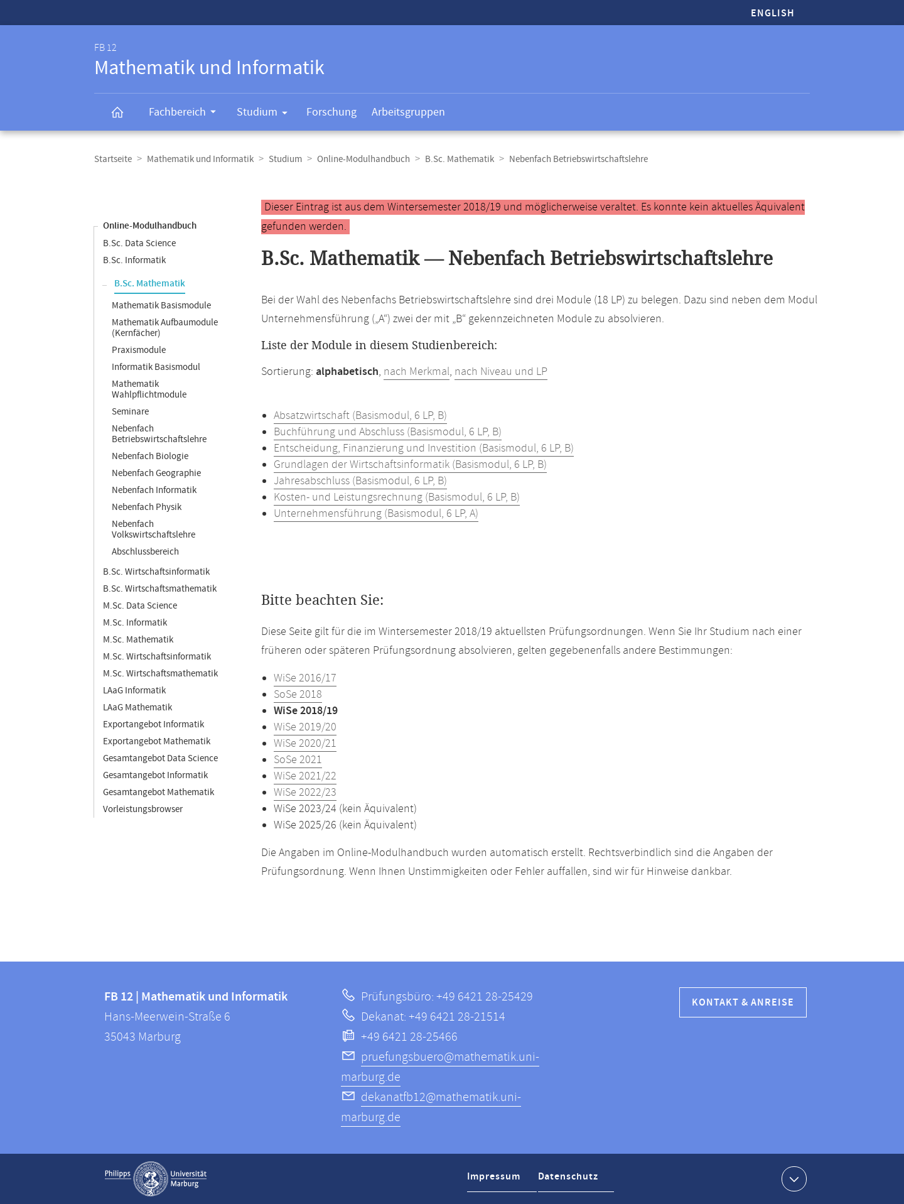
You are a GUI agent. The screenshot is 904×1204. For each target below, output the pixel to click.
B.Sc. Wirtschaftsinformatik (156, 572)
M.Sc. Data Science (140, 606)
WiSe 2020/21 (305, 743)
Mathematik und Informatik (200, 159)
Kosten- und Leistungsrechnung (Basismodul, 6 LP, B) (397, 497)
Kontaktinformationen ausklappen (793, 1178)
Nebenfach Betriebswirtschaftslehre (159, 434)
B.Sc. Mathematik (459, 159)
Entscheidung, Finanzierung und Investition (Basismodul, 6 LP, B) (424, 448)
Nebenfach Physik (146, 507)
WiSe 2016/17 (305, 678)
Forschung (331, 112)
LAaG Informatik (134, 691)
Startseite (113, 159)
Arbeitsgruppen (408, 112)
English (773, 13)
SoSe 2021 (298, 759)
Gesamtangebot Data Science (160, 758)
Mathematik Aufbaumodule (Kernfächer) (165, 328)
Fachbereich (186, 113)
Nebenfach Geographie (156, 473)
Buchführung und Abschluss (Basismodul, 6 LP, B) (388, 432)
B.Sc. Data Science (139, 243)
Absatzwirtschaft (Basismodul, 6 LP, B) (360, 415)
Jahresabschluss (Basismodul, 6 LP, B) (360, 481)
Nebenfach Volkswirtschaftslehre (153, 529)
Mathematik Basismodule (161, 306)
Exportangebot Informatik (153, 724)
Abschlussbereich (145, 552)
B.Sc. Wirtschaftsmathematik (160, 589)
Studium (266, 114)
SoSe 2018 (298, 694)
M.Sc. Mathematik (138, 640)
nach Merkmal (416, 371)
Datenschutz (571, 1181)
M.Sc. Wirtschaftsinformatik (157, 657)
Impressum (495, 1181)
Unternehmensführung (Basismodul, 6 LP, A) (376, 513)
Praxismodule (139, 350)
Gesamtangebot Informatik (155, 775)
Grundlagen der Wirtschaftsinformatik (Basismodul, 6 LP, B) (410, 464)
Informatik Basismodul (156, 367)
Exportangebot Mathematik (156, 741)
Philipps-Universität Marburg (156, 1178)
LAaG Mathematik (137, 707)
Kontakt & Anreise (743, 1002)
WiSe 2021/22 (305, 776)
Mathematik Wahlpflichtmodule (149, 389)
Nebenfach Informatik (154, 490)
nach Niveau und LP (501, 371)
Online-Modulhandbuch (363, 159)
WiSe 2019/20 (305, 727)
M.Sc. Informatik (135, 623)
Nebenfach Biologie (150, 456)
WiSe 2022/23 (305, 792)
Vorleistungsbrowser (143, 809)
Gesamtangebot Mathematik (158, 792)
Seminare (130, 412)
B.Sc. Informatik (134, 260)
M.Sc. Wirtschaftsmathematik (160, 674)
